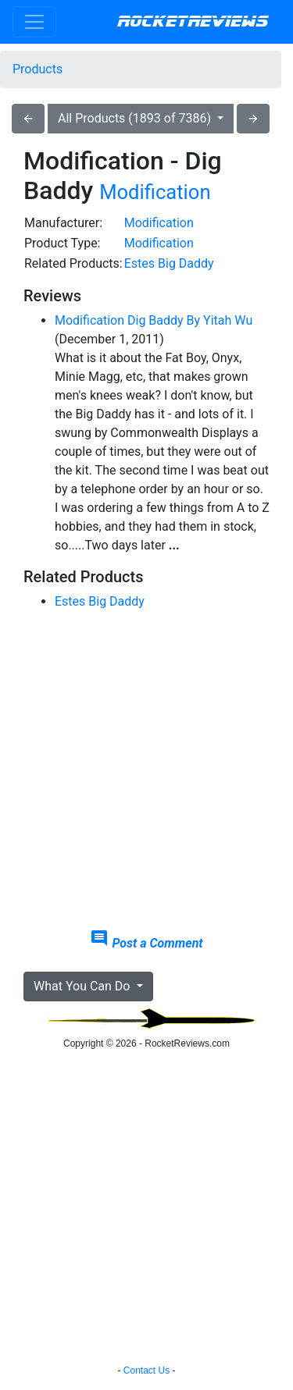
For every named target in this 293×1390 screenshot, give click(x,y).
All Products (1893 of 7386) (136, 118)
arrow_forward (253, 118)
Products (38, 69)
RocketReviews (192, 22)
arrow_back (28, 118)
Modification (154, 192)
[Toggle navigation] (34, 21)
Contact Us (146, 1370)
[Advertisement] (146, 770)
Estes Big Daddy (169, 263)
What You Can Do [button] (83, 986)
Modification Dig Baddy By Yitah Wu (153, 320)
